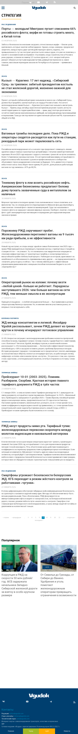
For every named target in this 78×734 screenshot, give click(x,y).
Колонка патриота (10, 318)
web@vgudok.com (22, 719)
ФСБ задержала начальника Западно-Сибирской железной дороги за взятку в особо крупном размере (19, 585)
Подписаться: (23, 3)
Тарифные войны (9, 373)
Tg (46, 2)
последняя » (39, 520)
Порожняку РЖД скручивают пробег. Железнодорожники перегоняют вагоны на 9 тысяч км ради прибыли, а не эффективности (38, 234)
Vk (30, 2)
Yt (38, 2)
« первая (6, 517)
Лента (4, 76)
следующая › (71, 517)
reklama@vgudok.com (21, 716)
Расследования (9, 24)
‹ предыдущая (16, 517)
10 (55, 517)
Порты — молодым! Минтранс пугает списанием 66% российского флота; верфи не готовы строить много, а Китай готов (39, 32)
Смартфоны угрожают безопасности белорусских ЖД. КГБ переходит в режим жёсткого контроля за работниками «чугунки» (37, 479)
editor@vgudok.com (16, 714)
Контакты (7, 709)
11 (59, 517)
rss (54, 2)
